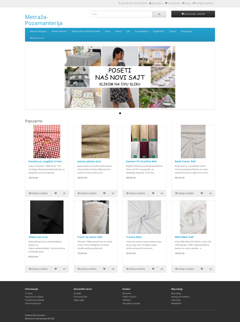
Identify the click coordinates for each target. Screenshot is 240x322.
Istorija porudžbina (180, 296)
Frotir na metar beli (89, 237)
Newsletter (176, 303)
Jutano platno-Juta (89, 161)
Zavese (172, 31)
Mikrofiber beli (184, 237)
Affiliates (126, 300)
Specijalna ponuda (131, 303)
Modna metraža (59, 31)
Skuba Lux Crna (38, 237)
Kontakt (77, 293)
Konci (107, 31)
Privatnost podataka (34, 300)
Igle (128, 31)
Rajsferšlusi (159, 31)
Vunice (118, 31)
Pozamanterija (141, 31)
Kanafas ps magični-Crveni (45, 161)
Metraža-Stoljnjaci (38, 31)
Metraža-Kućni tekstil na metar (86, 31)
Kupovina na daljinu (34, 296)
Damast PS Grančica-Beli (141, 161)
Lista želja (175, 300)
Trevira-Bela (134, 237)
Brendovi (126, 293)
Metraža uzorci (37, 38)
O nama (28, 293)
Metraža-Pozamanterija (43, 20)
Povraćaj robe (80, 296)
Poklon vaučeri (129, 296)
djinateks (41, 315)
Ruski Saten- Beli (185, 161)
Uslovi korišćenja (33, 303)
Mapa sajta (79, 300)
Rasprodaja (186, 31)
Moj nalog (176, 293)
